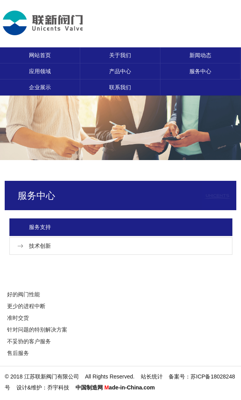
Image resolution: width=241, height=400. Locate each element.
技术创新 (40, 246)
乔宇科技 (58, 387)
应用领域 (40, 71)
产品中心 (120, 71)
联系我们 (120, 87)
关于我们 (120, 55)
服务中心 (200, 71)
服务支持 (40, 227)
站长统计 (152, 376)
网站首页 (40, 55)
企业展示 (40, 87)
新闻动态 (200, 55)
